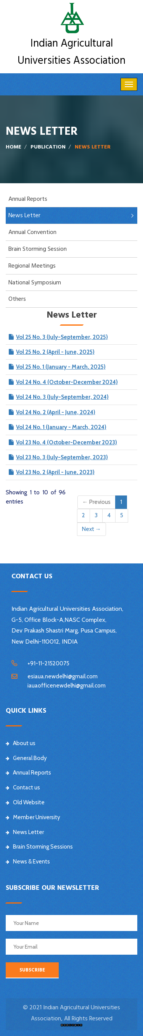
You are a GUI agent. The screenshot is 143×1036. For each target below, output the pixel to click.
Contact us (23, 787)
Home (13, 147)
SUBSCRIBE (32, 970)
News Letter (24, 215)
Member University (33, 817)
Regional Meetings (32, 265)
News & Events (28, 861)
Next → (91, 529)
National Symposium (34, 282)
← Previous (96, 502)
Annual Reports (27, 199)
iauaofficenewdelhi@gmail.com (66, 685)
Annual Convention (32, 232)
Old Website (25, 802)
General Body (26, 758)
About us (20, 743)
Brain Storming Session (37, 249)
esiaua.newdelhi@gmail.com (62, 676)
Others (17, 299)
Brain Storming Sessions (39, 846)
